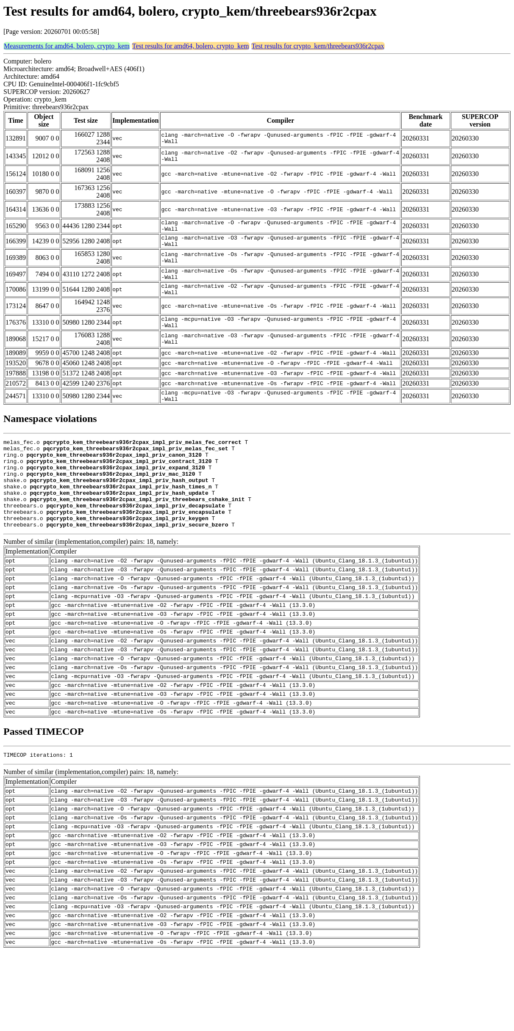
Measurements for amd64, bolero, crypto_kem (67, 46)
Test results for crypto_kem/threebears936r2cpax (318, 46)
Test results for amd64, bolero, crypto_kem (190, 46)
